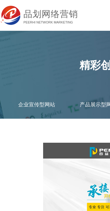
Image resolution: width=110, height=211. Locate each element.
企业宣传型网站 (36, 105)
